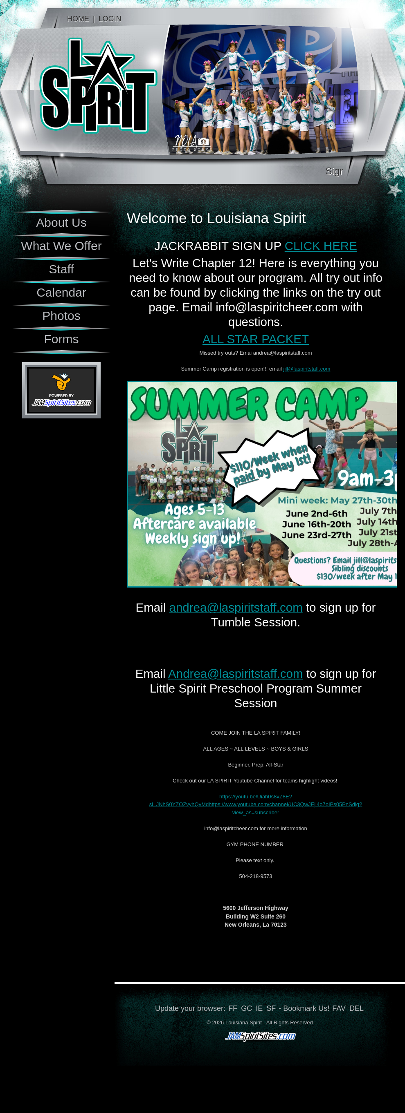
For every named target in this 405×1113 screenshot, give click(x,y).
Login (110, 19)
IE (259, 1008)
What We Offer (61, 246)
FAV (339, 1008)
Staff (61, 269)
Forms (61, 339)
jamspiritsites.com (260, 1038)
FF (232, 1008)
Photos (61, 315)
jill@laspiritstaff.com (307, 369)
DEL (356, 1008)
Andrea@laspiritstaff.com (235, 673)
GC (246, 1008)
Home (78, 19)
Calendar (61, 292)
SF (271, 1008)
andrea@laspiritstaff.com (236, 607)
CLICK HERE (321, 246)
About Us (61, 222)
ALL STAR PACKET (255, 339)
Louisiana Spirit (81, 89)
